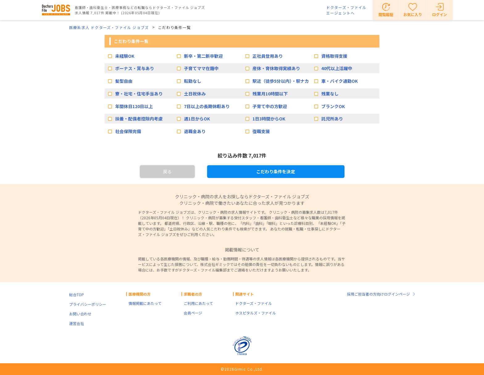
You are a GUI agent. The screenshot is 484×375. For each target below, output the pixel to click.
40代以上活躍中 (336, 68)
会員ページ (193, 312)
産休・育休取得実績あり (276, 68)
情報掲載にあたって (144, 303)
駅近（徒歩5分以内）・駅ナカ (280, 81)
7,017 (254, 155)
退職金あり (195, 131)
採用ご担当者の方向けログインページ (378, 294)
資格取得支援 (334, 56)
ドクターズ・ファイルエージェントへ (346, 10)
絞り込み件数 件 (242, 155)
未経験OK (124, 56)
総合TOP (76, 294)
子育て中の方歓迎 (269, 106)
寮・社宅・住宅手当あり (139, 94)
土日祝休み (195, 94)
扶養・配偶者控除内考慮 (139, 119)
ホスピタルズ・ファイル (255, 312)
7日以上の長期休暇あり (207, 106)
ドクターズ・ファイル (253, 303)
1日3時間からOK (268, 119)
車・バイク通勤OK (339, 81)
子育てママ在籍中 (201, 68)
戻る (167, 171)
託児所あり (332, 119)
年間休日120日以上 (134, 106)
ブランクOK (333, 106)
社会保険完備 (128, 131)
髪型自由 (123, 81)
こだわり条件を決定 (275, 171)
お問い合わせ (80, 313)
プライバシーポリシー (87, 304)
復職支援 (261, 131)
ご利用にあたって (198, 303)
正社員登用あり (267, 56)
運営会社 (76, 323)
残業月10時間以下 (270, 94)
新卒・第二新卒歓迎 (203, 56)
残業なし (330, 94)
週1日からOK (197, 119)
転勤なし (192, 81)
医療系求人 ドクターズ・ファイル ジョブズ (109, 27)
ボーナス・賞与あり (134, 68)
